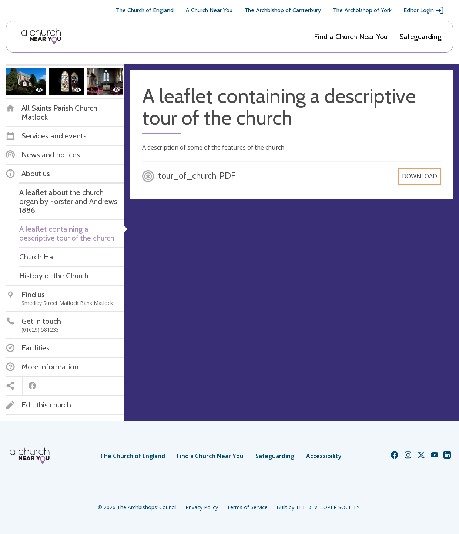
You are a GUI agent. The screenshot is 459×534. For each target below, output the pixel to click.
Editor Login (423, 10)
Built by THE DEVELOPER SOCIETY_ (319, 507)
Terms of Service (247, 507)
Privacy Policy (201, 507)
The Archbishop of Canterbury (282, 10)
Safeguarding (420, 36)
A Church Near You (208, 10)
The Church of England (145, 10)
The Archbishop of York (362, 10)
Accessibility (324, 456)
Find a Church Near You (351, 36)
